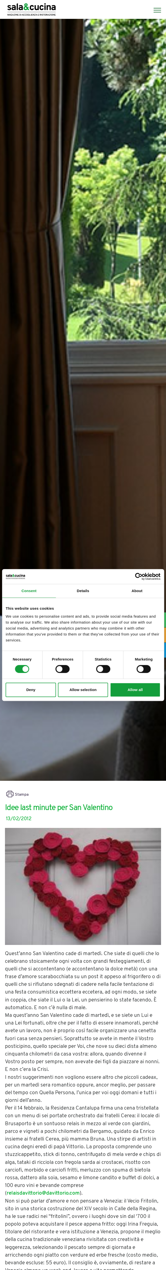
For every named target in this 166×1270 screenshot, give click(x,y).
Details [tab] (83, 591)
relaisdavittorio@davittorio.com (43, 1193)
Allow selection (83, 690)
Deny (30, 690)
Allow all (135, 690)
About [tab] (137, 591)
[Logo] (31, 10)
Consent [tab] (28, 591)
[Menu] (154, 10)
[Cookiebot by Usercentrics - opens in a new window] (138, 576)
